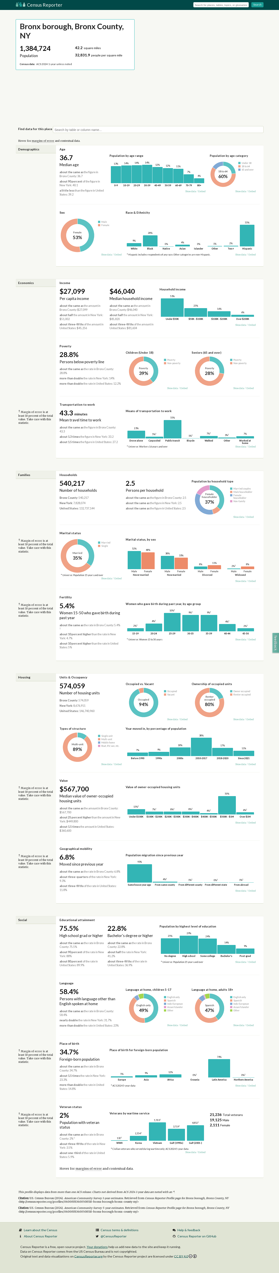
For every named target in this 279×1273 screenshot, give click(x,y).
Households (68, 475)
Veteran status (71, 1107)
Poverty (65, 346)
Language (66, 983)
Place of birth (69, 1043)
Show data (190, 191)
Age (62, 149)
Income (65, 283)
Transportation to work (77, 404)
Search (257, 4)
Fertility (66, 597)
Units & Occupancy (73, 677)
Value (64, 780)
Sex (62, 212)
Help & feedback (188, 1230)
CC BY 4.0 (185, 1256)
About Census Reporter (40, 1236)
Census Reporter (39, 5)
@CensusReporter (114, 1236)
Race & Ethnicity (138, 212)
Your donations (97, 1247)
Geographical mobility (76, 849)
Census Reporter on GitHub (196, 1236)
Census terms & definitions (120, 1230)
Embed (202, 191)
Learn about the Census (40, 1230)
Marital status (70, 533)
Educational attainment (77, 920)
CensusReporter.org (88, 1256)
